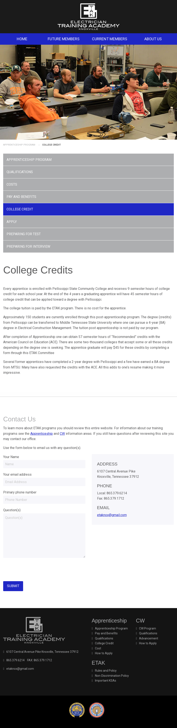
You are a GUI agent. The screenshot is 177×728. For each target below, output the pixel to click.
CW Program (147, 628)
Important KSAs (105, 680)
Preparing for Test (24, 234)
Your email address (17, 474)
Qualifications (20, 172)
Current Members (109, 39)
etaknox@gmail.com (112, 515)
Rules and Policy (106, 670)
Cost (98, 648)
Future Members (63, 39)
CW (62, 434)
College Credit (20, 209)
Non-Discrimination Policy (112, 675)
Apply (12, 222)
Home (22, 39)
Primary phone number (19, 492)
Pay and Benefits (21, 197)
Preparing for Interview (28, 247)
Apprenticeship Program (19, 144)
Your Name (11, 457)
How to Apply (104, 653)
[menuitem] (22, 39)
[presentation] (35, 569)
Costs (12, 184)
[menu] (88, 203)
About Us (153, 39)
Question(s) (12, 510)
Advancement (148, 638)
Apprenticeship (41, 434)
